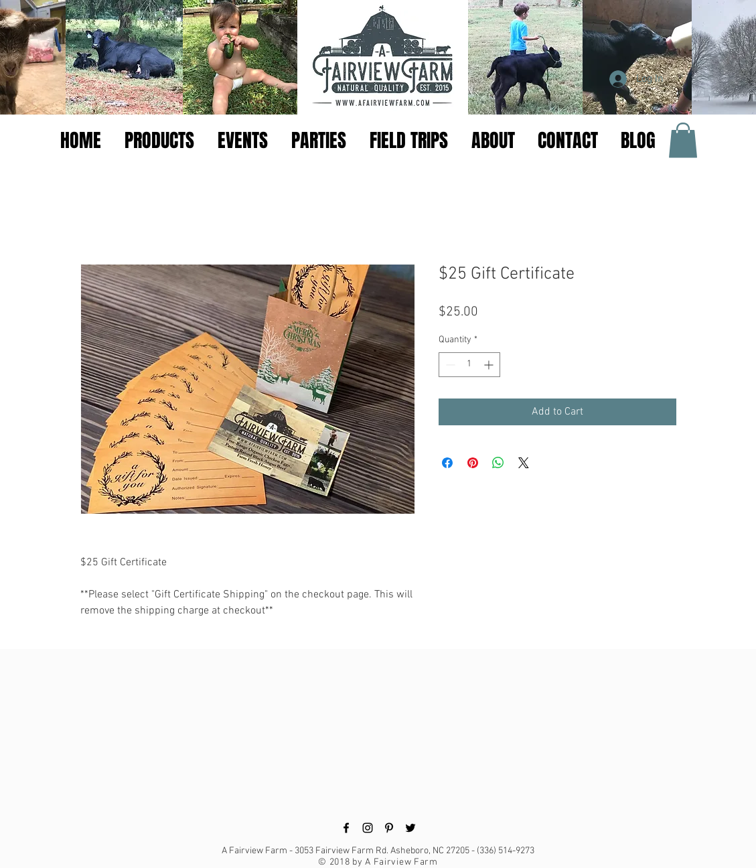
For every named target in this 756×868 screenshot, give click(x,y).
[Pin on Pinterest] (473, 463)
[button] (244, 141)
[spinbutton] (469, 364)
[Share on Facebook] (447, 463)
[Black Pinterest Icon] (389, 828)
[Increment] (489, 364)
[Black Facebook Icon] (346, 828)
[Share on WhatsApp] (498, 463)
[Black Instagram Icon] (367, 828)
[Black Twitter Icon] (410, 828)
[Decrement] (449, 364)
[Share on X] (524, 463)
